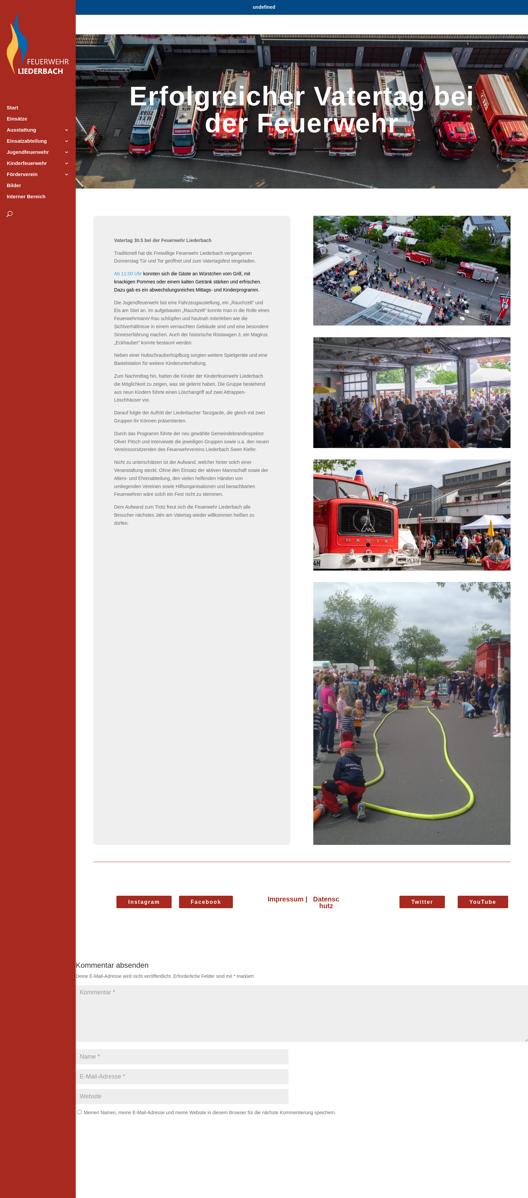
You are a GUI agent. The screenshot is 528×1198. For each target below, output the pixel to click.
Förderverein (22, 174)
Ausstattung (21, 130)
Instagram (144, 902)
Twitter (422, 902)
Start (12, 107)
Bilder (14, 185)
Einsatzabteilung (27, 141)
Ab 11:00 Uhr (128, 273)
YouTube (482, 902)
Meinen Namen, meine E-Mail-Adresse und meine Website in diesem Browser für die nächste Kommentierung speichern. (210, 1112)
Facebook (206, 902)
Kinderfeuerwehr (27, 163)
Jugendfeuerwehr (28, 152)
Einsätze (17, 119)
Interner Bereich (26, 196)
